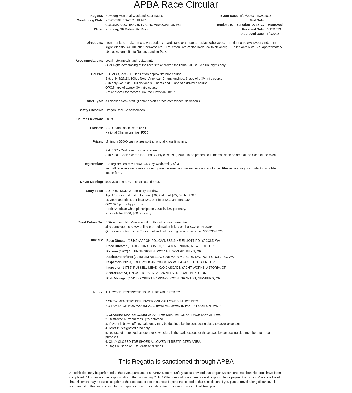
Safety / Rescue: (91, 110)
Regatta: (96, 16)
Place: (98, 29)
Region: (223, 24)
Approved (275, 24)
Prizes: (98, 141)
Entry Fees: (94, 191)
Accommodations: (89, 60)
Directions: (95, 42)
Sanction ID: (246, 24)
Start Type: (95, 101)
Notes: (98, 292)
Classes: (96, 128)
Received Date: (253, 29)
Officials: (96, 240)
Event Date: (229, 16)
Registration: (93, 164)
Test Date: (257, 20)
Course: (97, 74)
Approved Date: (253, 33)
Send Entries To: (90, 222)
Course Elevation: (89, 119)
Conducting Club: (90, 20)
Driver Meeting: (91, 182)
